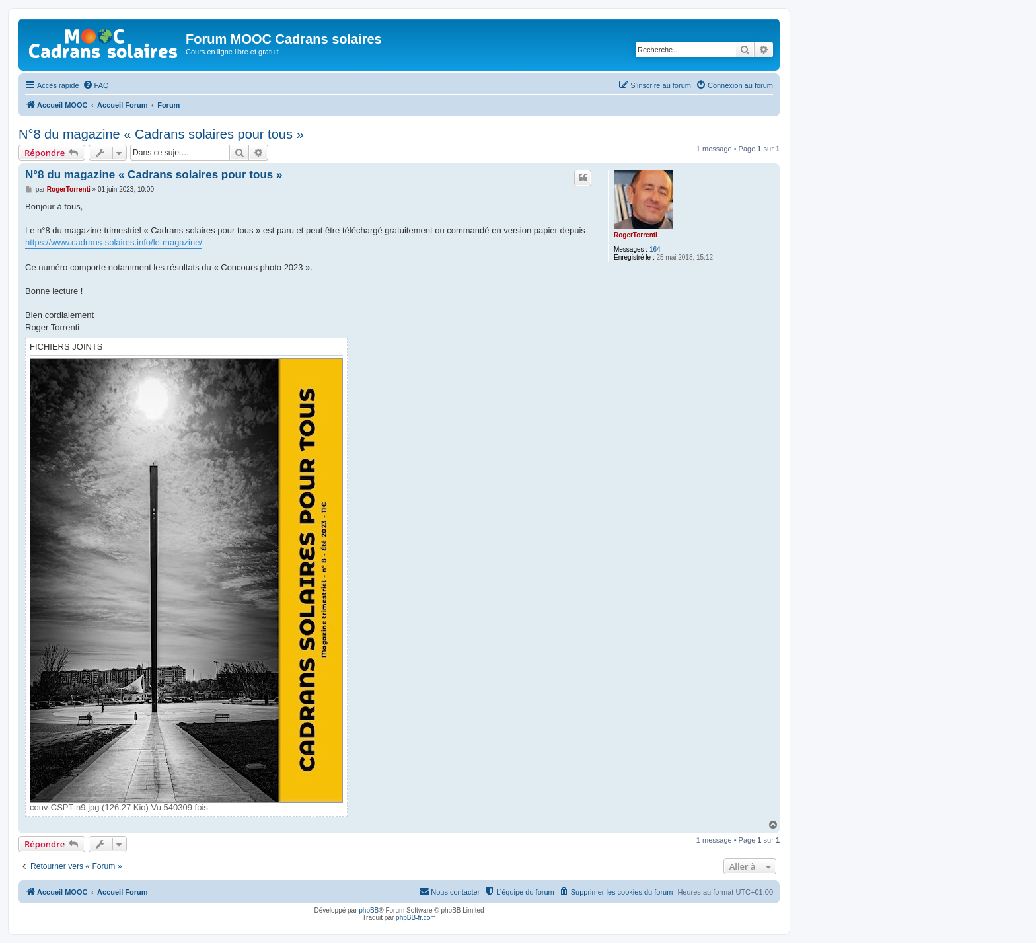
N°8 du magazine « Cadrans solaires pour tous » (161, 134)
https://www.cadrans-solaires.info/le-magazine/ (113, 242)
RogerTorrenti (635, 235)
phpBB (369, 910)
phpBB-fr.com (416, 917)
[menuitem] (96, 85)
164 (655, 249)
